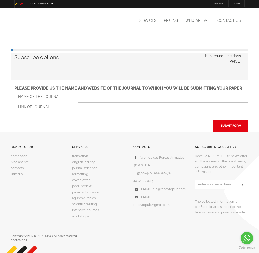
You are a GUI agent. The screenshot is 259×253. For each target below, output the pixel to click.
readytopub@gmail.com (151, 205)
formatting (80, 174)
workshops (80, 216)
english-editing (83, 162)
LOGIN (237, 3)
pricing (171, 20)
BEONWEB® (19, 240)
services (147, 20)
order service (41, 3)
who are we (197, 20)
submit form (231, 126)
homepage (19, 156)
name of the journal (39, 97)
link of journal (34, 107)
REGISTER (219, 3)
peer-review (82, 186)
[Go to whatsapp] (247, 238)
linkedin (17, 174)
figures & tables (84, 198)
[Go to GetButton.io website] (247, 247)
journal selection (84, 168)
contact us (229, 20)
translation (80, 156)
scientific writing (84, 204)
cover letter (81, 180)
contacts (17, 168)
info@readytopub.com (169, 189)
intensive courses (85, 210)
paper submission (85, 192)
